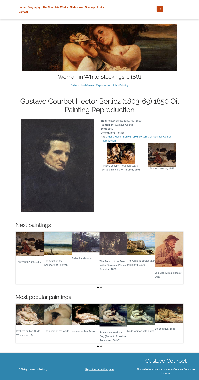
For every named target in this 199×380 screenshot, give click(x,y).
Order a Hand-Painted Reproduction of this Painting (99, 85)
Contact (23, 12)
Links (100, 7)
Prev (20, 257)
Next (178, 257)
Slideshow (76, 7)
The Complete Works (55, 7)
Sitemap (90, 7)
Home (22, 7)
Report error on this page (99, 369)
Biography (34, 7)
